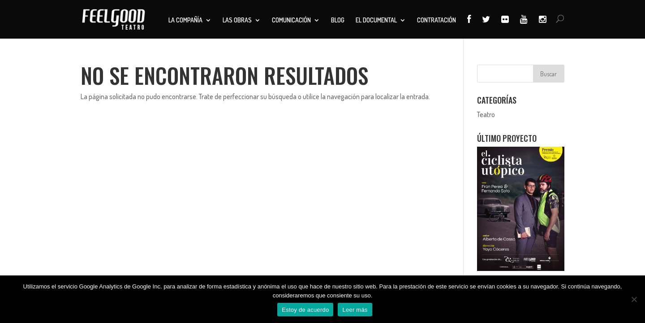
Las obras (237, 20)
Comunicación (291, 20)
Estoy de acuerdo (305, 309)
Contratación (436, 20)
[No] (633, 299)
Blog (337, 20)
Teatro (486, 114)
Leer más (354, 309)
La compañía (185, 20)
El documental (376, 20)
